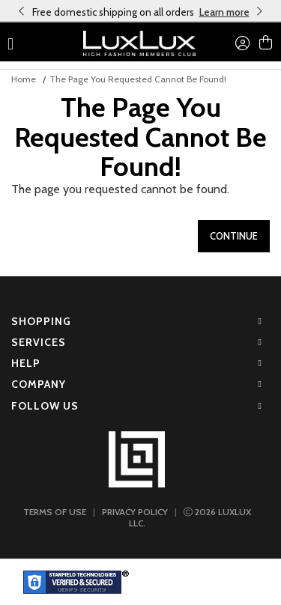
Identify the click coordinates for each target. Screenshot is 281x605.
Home (23, 79)
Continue (234, 236)
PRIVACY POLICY (135, 511)
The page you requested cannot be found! (137, 79)
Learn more (224, 12)
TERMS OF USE (54, 511)
